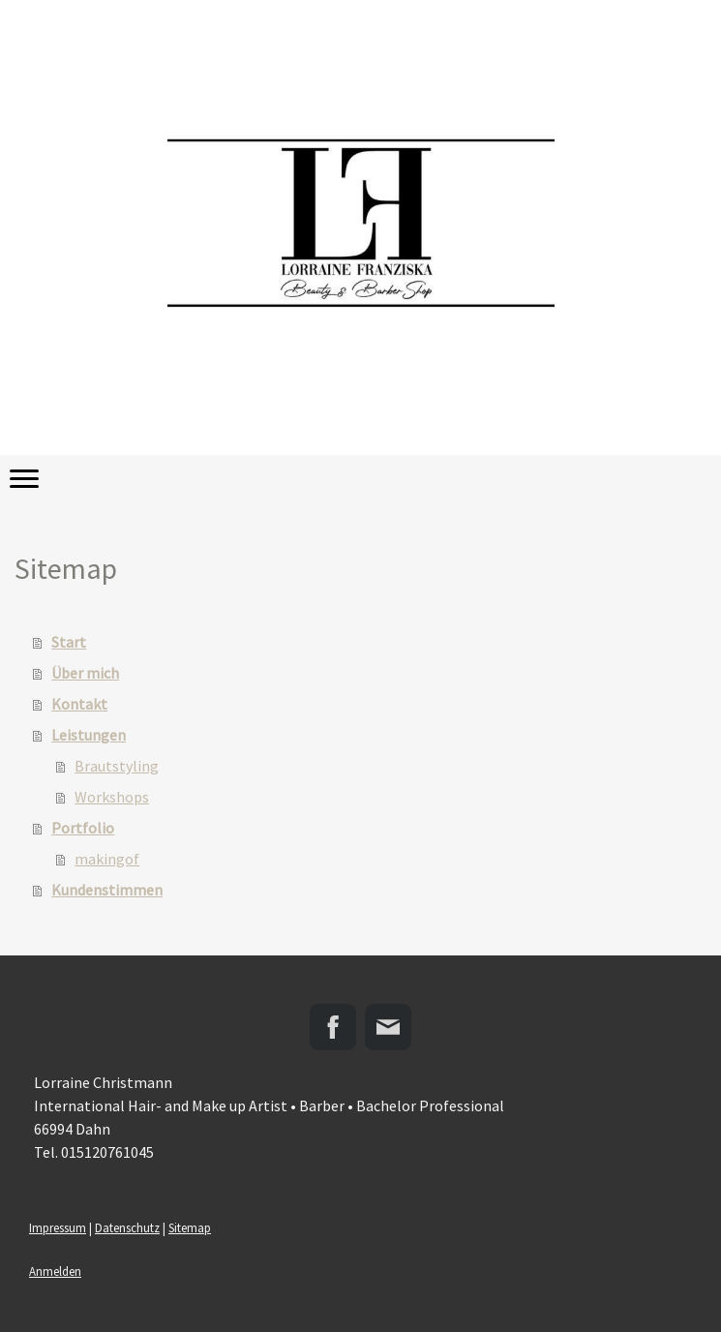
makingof (107, 858)
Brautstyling (117, 765)
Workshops (112, 796)
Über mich (85, 672)
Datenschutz (127, 1227)
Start (68, 641)
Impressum (57, 1227)
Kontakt (79, 703)
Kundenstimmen (107, 889)
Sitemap (189, 1227)
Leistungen (88, 734)
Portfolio (82, 827)
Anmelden (55, 1271)
